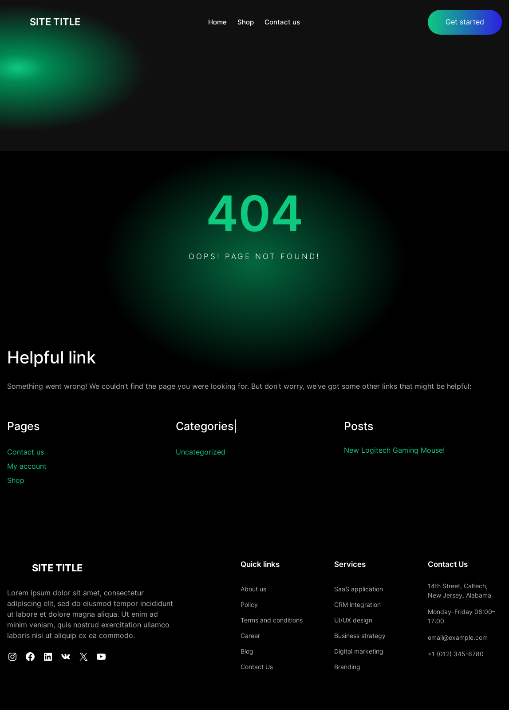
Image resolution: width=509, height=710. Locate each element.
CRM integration (347, 604)
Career (234, 635)
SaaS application (348, 589)
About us (237, 589)
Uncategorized (200, 452)
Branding (337, 666)
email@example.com (452, 637)
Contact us (25, 452)
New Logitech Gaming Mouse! (397, 450)
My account (27, 466)
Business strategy (349, 635)
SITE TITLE (56, 22)
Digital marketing (348, 651)
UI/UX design (343, 620)
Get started (465, 22)
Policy (233, 604)
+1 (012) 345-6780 (450, 654)
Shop (15, 480)
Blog (231, 651)
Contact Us (241, 666)
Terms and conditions (256, 620)
